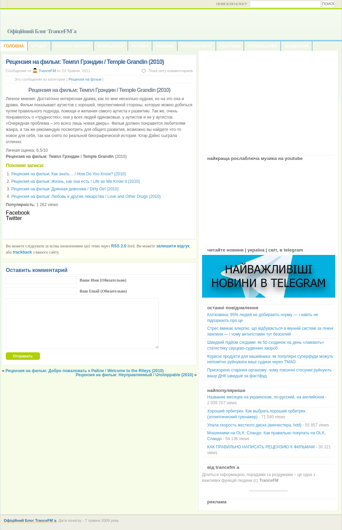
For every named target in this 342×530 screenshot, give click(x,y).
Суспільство (262, 46)
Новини (165, 46)
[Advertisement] (268, 100)
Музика (139, 46)
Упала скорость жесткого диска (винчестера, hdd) (254, 425)
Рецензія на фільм (85, 79)
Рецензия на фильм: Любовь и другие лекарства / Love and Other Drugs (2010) (86, 196)
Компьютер (110, 46)
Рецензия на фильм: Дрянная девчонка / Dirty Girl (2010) (64, 189)
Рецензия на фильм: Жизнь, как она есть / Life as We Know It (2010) (75, 181)
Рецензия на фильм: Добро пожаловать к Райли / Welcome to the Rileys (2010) (84, 370)
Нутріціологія (196, 46)
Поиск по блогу (231, 4)
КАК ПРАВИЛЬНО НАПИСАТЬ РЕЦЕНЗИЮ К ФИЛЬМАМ (261, 447)
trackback (22, 252)
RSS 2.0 (119, 246)
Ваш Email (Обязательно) (103, 291)
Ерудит (39, 46)
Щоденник (296, 46)
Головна (14, 46)
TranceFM (47, 71)
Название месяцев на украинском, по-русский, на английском (265, 397)
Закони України (72, 46)
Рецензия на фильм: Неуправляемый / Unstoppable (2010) (134, 374)
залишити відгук (172, 246)
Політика (229, 46)
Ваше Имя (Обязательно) (103, 280)
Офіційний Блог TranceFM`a (41, 31)
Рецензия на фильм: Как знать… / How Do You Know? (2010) (68, 174)
